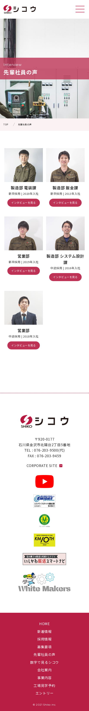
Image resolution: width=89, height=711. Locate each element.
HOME (44, 623)
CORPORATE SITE (44, 465)
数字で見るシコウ (44, 662)
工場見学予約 (44, 685)
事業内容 (44, 677)
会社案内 (44, 669)
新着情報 (44, 631)
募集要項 (44, 646)
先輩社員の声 (44, 654)
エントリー (45, 693)
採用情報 (44, 639)
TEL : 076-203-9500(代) (44, 450)
